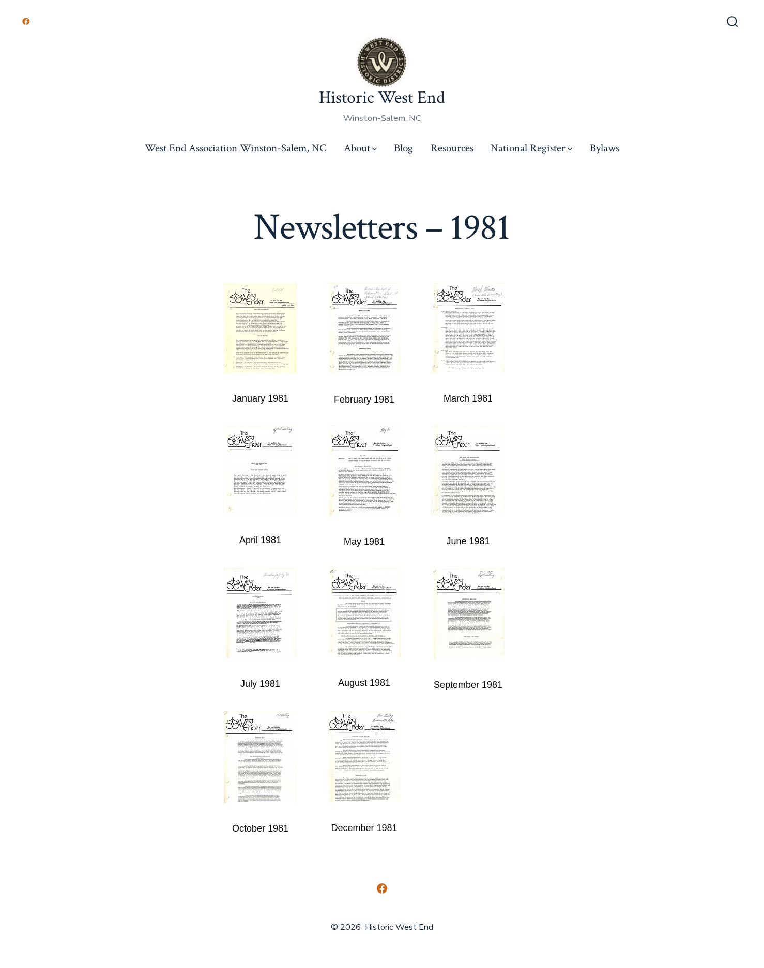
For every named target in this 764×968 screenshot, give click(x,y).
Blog (403, 148)
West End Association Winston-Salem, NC (235, 148)
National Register (531, 148)
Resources (452, 148)
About (360, 148)
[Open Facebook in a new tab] (26, 21)
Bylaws (604, 148)
